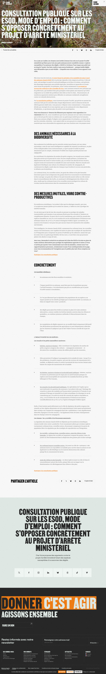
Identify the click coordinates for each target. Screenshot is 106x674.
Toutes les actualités (8, 50)
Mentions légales (5, 668)
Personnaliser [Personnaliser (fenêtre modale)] (78, 672)
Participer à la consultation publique (46, 255)
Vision (4, 653)
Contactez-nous (5, 669)
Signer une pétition (48, 661)
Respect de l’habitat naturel (30, 661)
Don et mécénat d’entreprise (51, 655)
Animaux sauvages (28, 658)
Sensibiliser (47, 660)
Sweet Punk (96, 668)
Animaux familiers (28, 660)
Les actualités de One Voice (71, 653)
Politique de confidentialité (18, 668)
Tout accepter (62, 672)
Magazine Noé (68, 658)
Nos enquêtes (68, 655)
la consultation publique (44, 100)
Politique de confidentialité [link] (89, 671)
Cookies (14, 669)
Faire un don (47, 653)
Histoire (5, 655)
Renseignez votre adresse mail (56, 640)
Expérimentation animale (29, 655)
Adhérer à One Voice (49, 658)
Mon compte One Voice (33, 668)
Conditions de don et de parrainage (50, 668)
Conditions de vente (66, 668)
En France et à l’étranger (9, 658)
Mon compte (87, 2)
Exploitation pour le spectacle (31, 653)
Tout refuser (70, 672)
